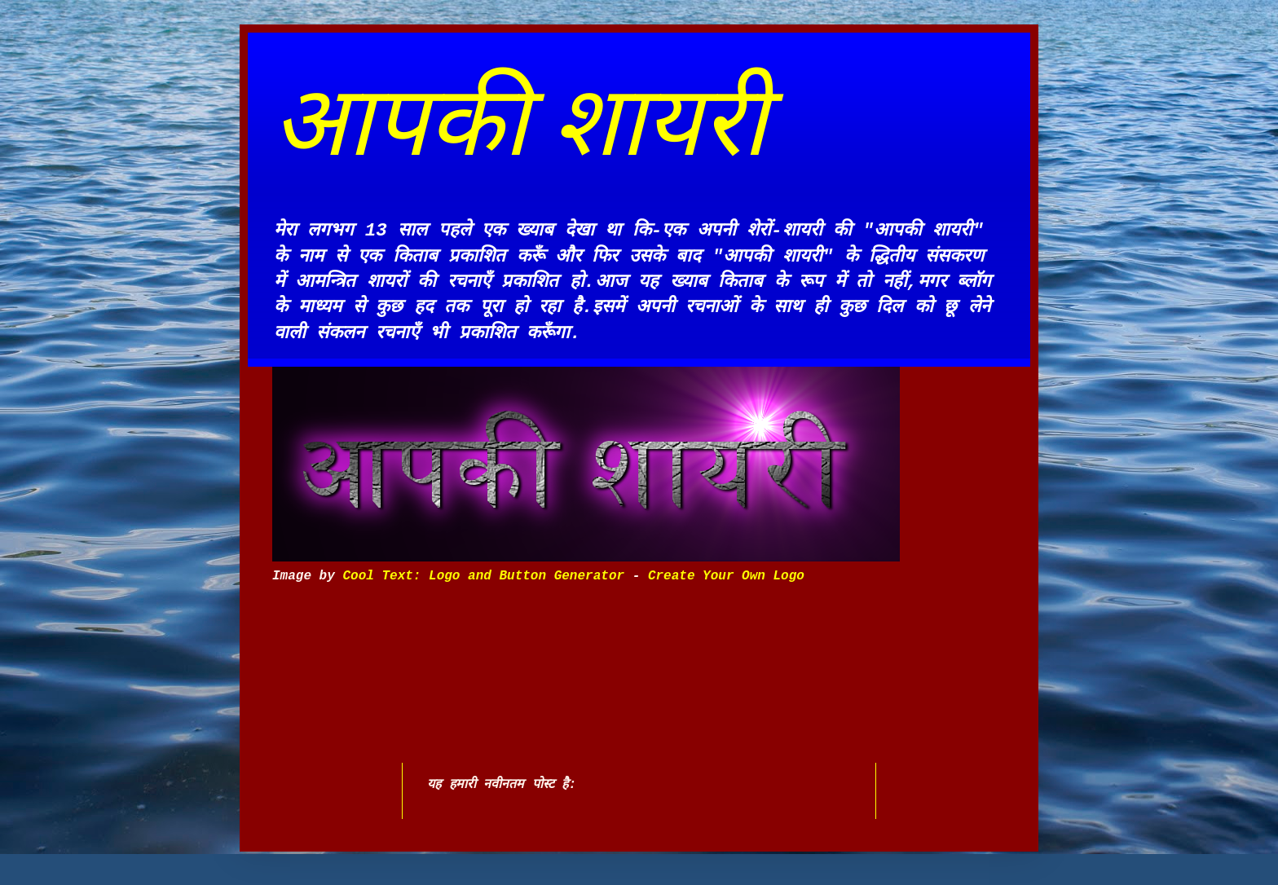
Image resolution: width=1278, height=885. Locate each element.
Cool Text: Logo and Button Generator (483, 576)
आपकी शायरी (519, 122)
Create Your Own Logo (726, 576)
